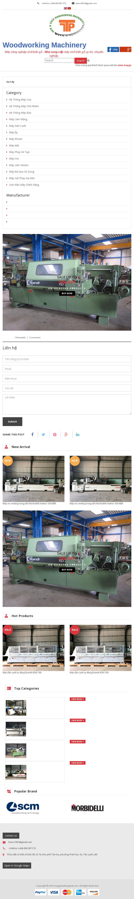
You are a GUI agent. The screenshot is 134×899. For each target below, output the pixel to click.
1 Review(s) (20, 337)
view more (77, 699)
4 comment (34, 337)
